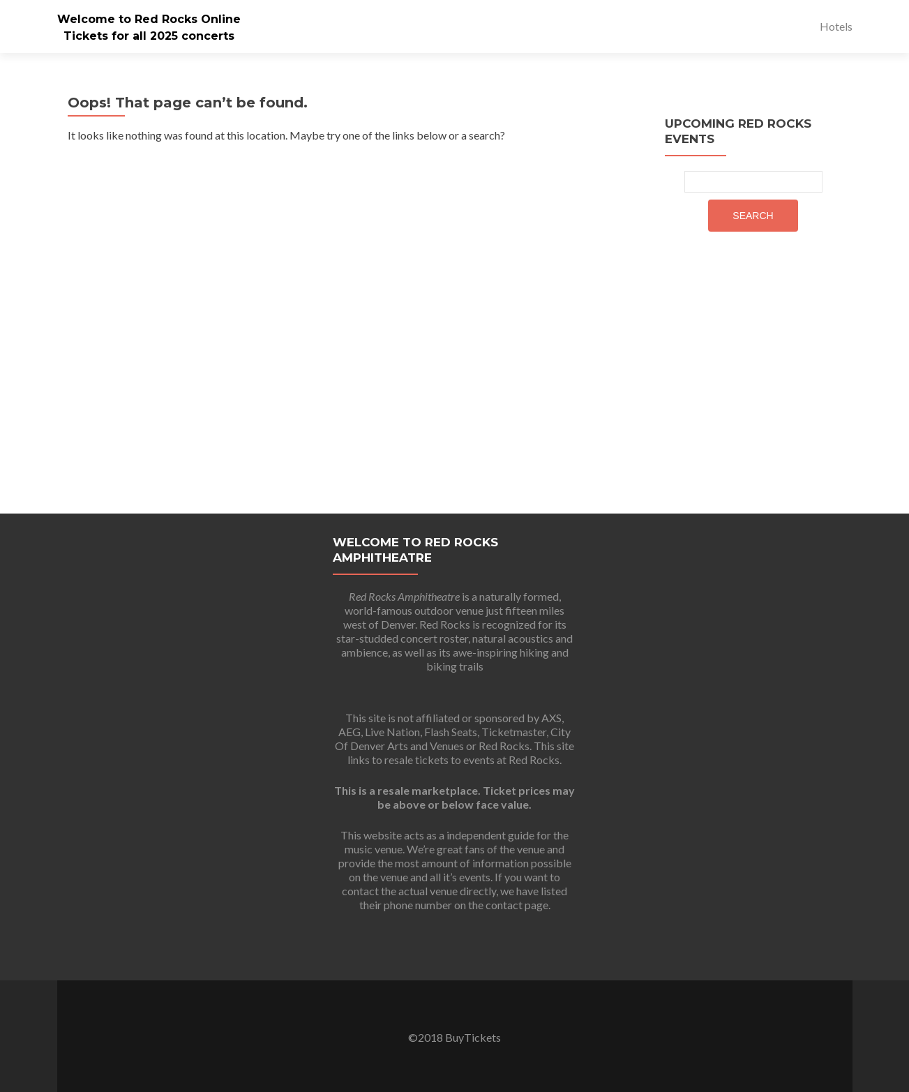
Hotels (836, 26)
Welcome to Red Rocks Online (149, 19)
